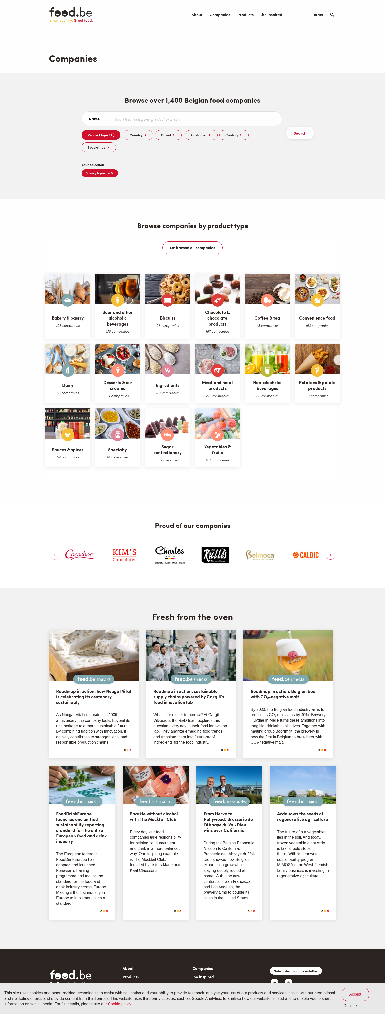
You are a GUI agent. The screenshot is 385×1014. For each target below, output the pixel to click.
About (197, 14)
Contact (316, 14)
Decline (350, 1006)
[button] (331, 542)
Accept (355, 994)
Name (94, 118)
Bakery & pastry (100, 160)
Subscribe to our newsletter (296, 958)
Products (245, 14)
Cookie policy (119, 1004)
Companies (220, 14)
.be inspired (271, 14)
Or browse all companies (192, 235)
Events (296, 14)
